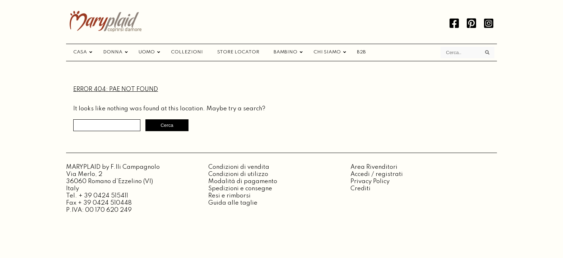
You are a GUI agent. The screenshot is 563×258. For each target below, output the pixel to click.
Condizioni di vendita (238, 167)
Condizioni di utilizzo (238, 174)
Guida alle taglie (232, 203)
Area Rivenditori (373, 167)
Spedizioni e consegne (240, 189)
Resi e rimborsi (229, 196)
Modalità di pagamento (242, 181)
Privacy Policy (370, 181)
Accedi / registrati (376, 174)
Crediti (360, 189)
